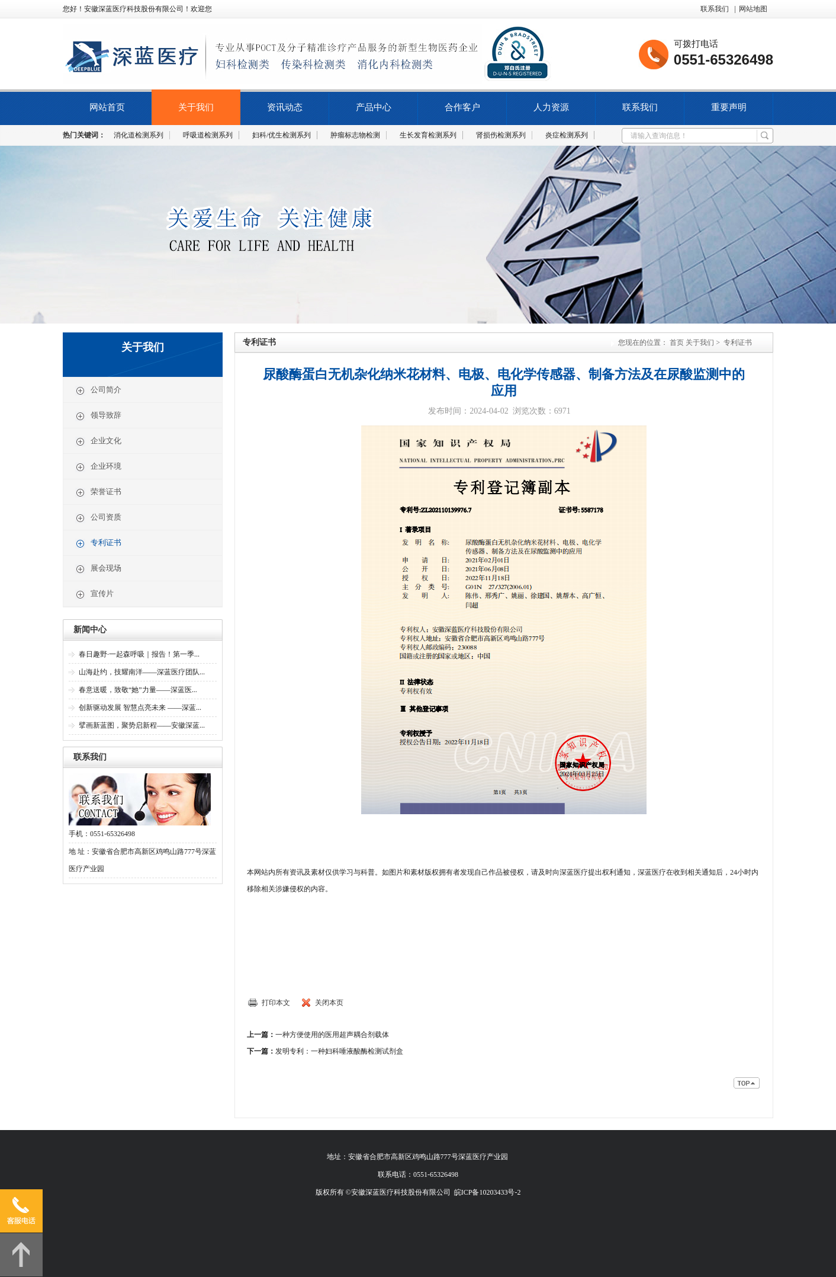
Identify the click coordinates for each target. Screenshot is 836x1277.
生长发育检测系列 (428, 135)
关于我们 (196, 107)
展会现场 (98, 569)
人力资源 (551, 107)
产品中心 (373, 107)
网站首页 (107, 107)
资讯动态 (285, 107)
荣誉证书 (98, 492)
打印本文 (276, 1002)
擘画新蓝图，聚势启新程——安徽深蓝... (142, 725)
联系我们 (714, 9)
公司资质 (98, 518)
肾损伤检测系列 (501, 135)
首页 (677, 342)
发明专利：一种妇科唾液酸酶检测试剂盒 (339, 1051)
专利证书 (98, 543)
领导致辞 (98, 416)
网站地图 (753, 9)
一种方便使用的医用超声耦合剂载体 (332, 1034)
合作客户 (462, 107)
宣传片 (94, 594)
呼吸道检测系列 (208, 135)
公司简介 (98, 390)
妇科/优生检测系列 (281, 135)
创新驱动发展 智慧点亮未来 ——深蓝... (140, 707)
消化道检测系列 (138, 135)
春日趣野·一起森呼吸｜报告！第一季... (139, 654)
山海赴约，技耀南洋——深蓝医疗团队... (142, 672)
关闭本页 (329, 1002)
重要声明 (729, 107)
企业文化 (98, 441)
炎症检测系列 (566, 135)
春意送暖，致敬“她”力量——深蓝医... (138, 690)
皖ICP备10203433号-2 (487, 1192)
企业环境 (98, 467)
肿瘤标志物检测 (355, 135)
